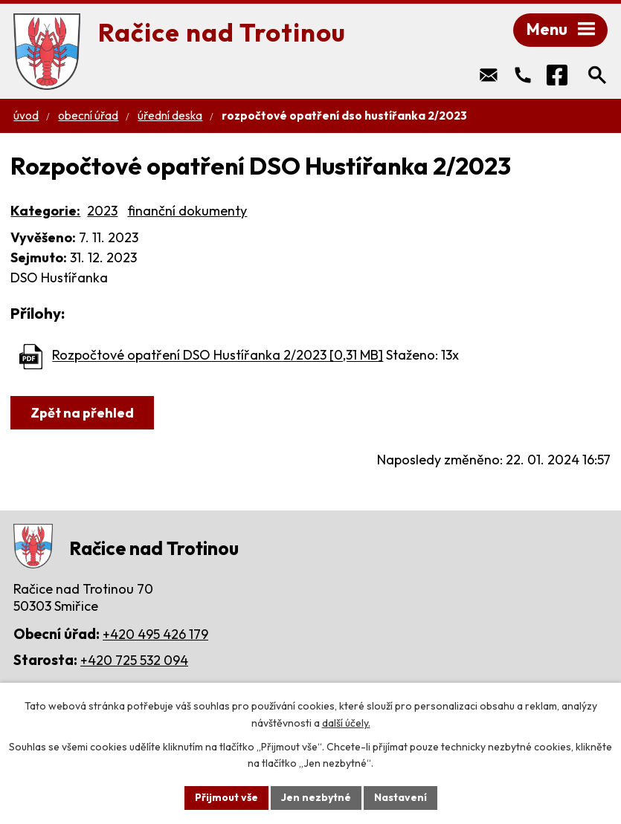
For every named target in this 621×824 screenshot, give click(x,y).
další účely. (346, 723)
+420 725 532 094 (134, 660)
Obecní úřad (88, 115)
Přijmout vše (226, 797)
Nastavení (400, 797)
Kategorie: (45, 210)
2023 (102, 210)
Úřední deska (170, 115)
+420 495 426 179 (155, 634)
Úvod (26, 115)
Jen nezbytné (316, 797)
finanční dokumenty (187, 210)
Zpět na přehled (82, 412)
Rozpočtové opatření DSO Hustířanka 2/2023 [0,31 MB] (217, 355)
